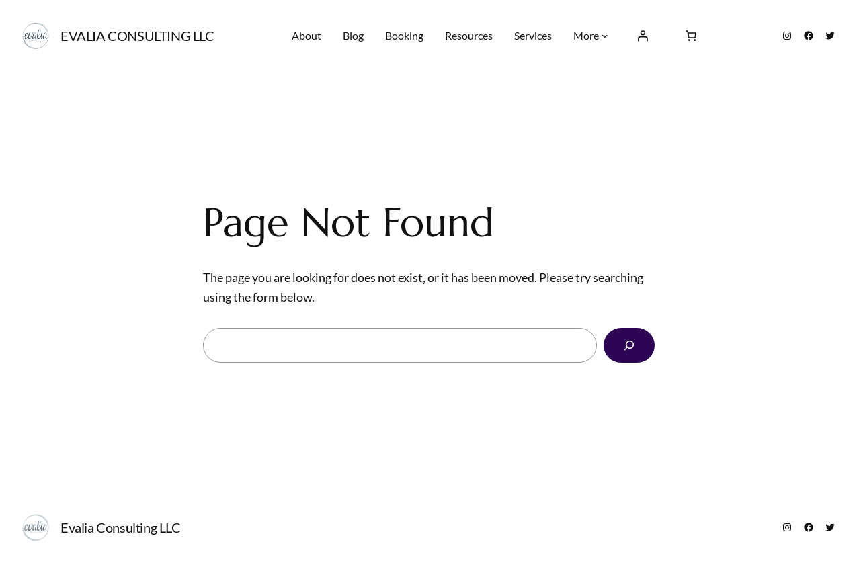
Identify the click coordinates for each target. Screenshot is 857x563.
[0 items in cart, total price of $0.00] (691, 35)
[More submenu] (605, 35)
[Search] (629, 345)
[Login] (642, 35)
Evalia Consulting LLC (137, 36)
